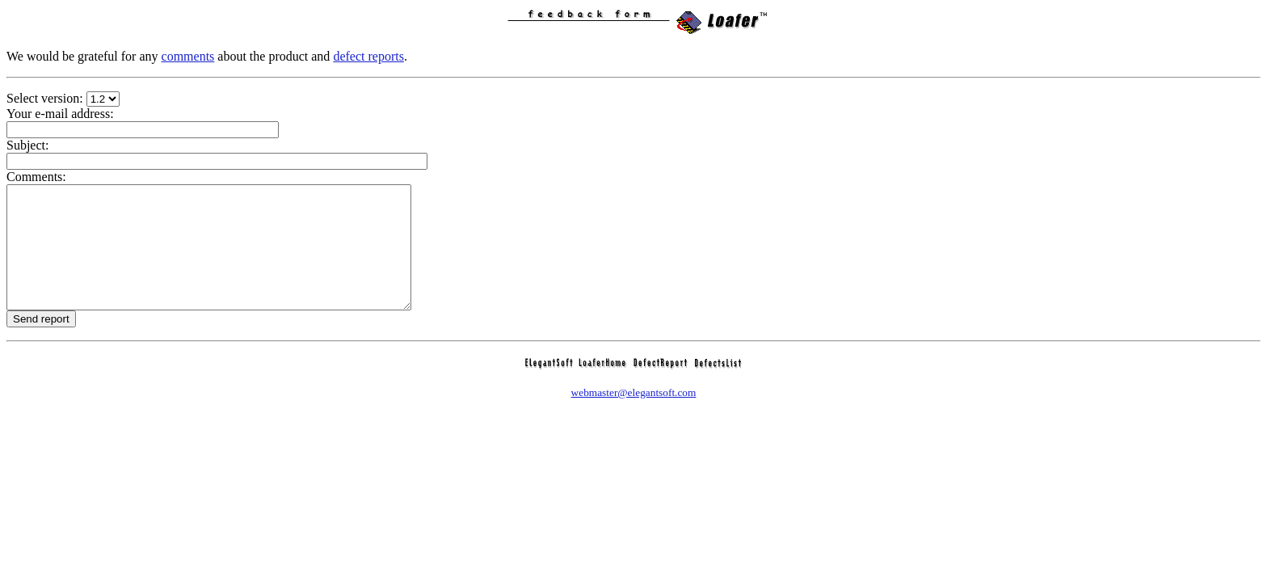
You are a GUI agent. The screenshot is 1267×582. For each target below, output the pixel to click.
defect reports (368, 56)
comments (188, 56)
